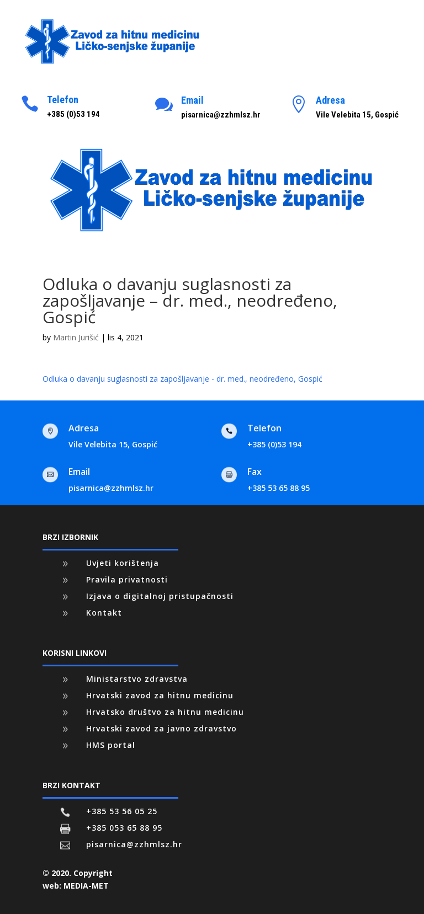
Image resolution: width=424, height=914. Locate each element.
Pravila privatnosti (127, 579)
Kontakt (104, 612)
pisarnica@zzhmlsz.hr (110, 488)
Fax (254, 472)
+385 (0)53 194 (274, 444)
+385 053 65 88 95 (124, 827)
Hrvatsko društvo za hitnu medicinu (165, 712)
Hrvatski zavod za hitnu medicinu (160, 695)
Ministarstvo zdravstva (137, 679)
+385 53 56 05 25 (121, 811)
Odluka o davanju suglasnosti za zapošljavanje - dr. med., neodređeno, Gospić (182, 378)
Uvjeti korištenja (122, 563)
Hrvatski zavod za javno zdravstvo (161, 728)
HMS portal (110, 745)
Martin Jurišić (76, 337)
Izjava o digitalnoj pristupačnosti (160, 596)
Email (192, 100)
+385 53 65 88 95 (278, 488)
